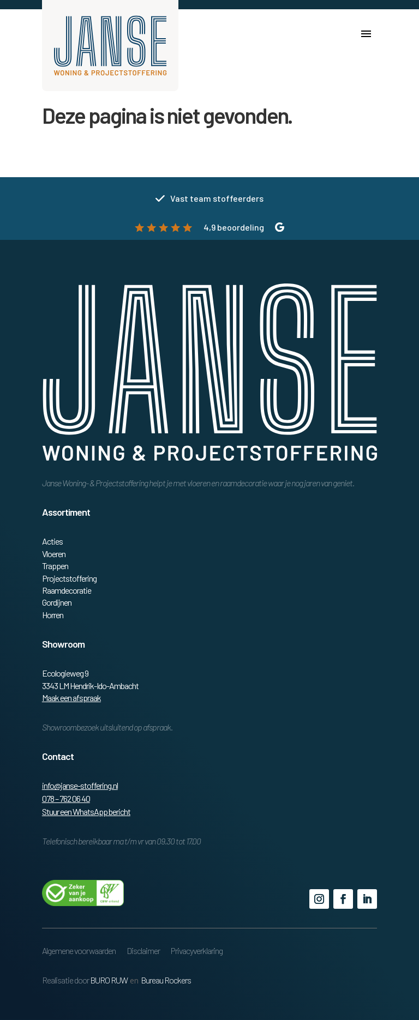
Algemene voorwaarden (79, 950)
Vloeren (53, 553)
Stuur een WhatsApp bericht (86, 811)
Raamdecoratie (66, 590)
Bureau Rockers (166, 980)
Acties (52, 541)
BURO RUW (109, 980)
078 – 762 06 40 (66, 798)
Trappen (55, 565)
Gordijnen (56, 602)
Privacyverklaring (197, 950)
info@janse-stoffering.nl (80, 785)
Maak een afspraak (71, 697)
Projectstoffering (69, 578)
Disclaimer (143, 950)
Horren (52, 614)
